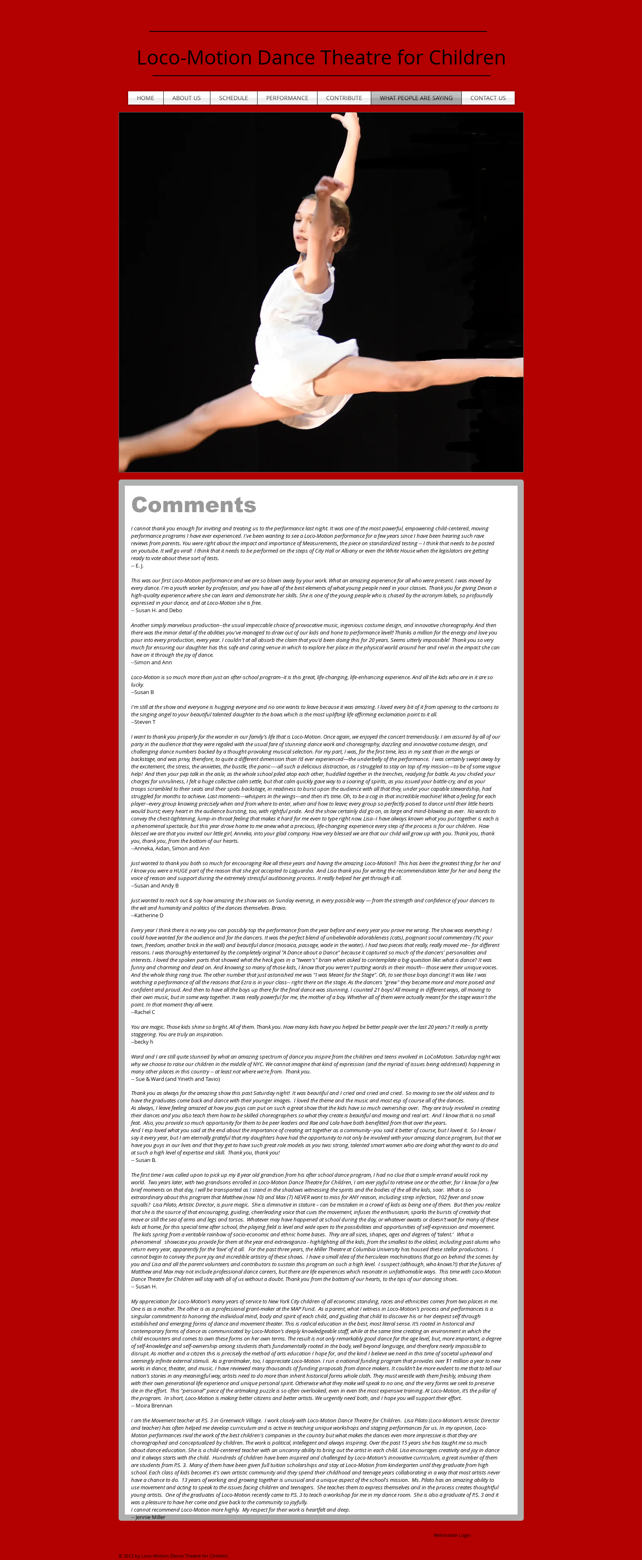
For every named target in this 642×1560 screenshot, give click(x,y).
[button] (321, 292)
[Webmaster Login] (452, 1535)
